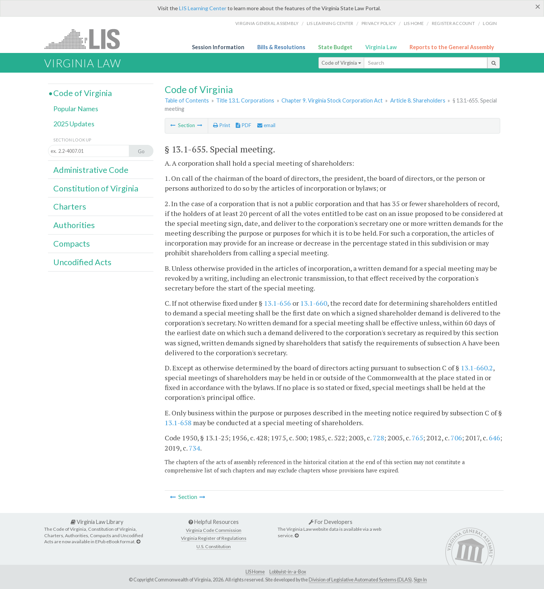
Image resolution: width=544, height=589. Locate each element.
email (266, 125)
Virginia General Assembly (266, 23)
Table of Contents (187, 100)
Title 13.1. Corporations (245, 100)
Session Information (218, 47)
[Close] (538, 6)
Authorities (74, 225)
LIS (86, 38)
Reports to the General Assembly (452, 47)
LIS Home (255, 572)
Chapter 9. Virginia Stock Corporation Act (332, 100)
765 (417, 437)
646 (494, 437)
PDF (243, 125)
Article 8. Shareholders (417, 100)
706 (456, 437)
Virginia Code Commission (213, 530)
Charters (69, 206)
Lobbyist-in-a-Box (287, 572)
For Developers (330, 522)
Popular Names (75, 108)
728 (378, 437)
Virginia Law (381, 47)
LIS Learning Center (202, 8)
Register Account (453, 23)
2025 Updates (73, 124)
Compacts (71, 244)
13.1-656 (277, 303)
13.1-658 (178, 422)
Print (221, 125)
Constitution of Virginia (95, 188)
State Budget (335, 47)
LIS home (414, 23)
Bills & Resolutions (281, 47)
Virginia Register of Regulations (213, 538)
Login (490, 23)
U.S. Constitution (213, 546)
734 (194, 447)
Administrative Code (90, 170)
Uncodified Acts (82, 262)
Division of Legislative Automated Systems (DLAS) (360, 580)
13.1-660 (313, 303)
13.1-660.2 (477, 367)
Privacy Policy (379, 23)
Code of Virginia (341, 63)
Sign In (420, 580)
